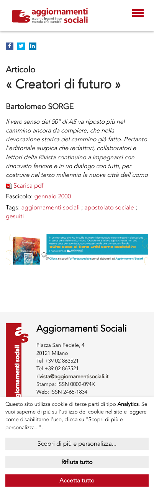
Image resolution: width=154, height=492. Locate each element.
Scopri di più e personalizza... (77, 443)
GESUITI (15, 216)
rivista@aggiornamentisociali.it (72, 376)
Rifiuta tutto (77, 462)
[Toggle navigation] (138, 14)
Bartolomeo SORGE (40, 106)
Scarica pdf (28, 185)
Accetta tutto (77, 480)
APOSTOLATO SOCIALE (109, 207)
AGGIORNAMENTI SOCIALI (50, 207)
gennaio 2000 (52, 196)
